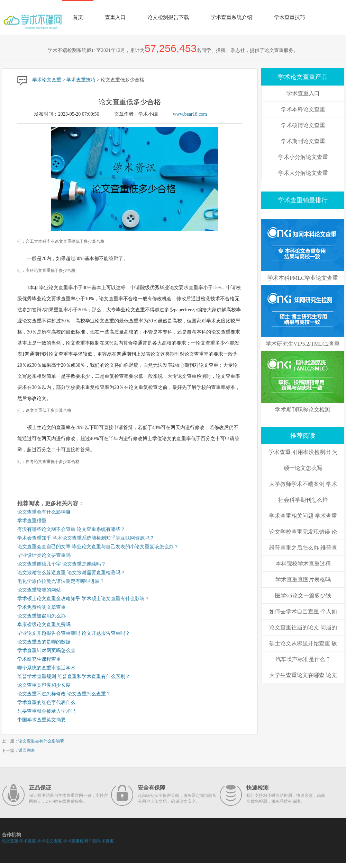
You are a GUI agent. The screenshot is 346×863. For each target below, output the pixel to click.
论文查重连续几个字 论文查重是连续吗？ (61, 564)
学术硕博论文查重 (303, 125)
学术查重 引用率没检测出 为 (303, 452)
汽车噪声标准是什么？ (303, 659)
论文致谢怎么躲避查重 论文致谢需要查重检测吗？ (71, 572)
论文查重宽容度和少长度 (44, 685)
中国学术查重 (101, 840)
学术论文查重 (46, 79)
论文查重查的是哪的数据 (44, 641)
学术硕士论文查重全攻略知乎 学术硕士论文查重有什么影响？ (83, 598)
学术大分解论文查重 (303, 173)
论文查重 (10, 840)
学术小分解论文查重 (303, 157)
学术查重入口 (303, 93)
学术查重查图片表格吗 (303, 579)
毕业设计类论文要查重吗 (44, 555)
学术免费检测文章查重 (41, 607)
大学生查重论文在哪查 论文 (303, 675)
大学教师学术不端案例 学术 (303, 484)
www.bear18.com (190, 114)
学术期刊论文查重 (303, 141)
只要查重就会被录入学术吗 (46, 711)
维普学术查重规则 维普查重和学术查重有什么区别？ (73, 676)
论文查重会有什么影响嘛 (44, 512)
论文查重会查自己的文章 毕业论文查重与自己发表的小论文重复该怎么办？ (98, 546)
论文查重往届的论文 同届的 (303, 627)
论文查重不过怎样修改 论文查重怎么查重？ (64, 693)
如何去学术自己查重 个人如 (303, 611)
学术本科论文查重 (303, 109)
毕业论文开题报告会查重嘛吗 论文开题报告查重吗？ (73, 633)
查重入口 (115, 17)
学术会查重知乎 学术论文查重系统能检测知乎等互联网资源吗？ (85, 538)
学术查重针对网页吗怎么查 (46, 650)
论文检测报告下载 (168, 17)
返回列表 (26, 750)
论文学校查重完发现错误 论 (303, 532)
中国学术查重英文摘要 (41, 719)
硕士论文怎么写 (303, 468)
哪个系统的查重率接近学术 (46, 667)
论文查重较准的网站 (39, 590)
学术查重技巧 (289, 17)
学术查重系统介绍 (231, 17)
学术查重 (27, 840)
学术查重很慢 (31, 520)
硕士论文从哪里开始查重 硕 (303, 643)
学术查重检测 (75, 840)
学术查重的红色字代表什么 (46, 702)
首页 (78, 17)
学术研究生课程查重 (39, 659)
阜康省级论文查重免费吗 (44, 624)
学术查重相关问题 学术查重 (303, 516)
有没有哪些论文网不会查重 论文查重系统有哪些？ (71, 529)
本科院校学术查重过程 (303, 564)
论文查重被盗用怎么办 (41, 616)
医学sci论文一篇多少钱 (303, 595)
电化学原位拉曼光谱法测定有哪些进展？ (60, 581)
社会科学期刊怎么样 (303, 500)
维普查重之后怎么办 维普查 (303, 548)
